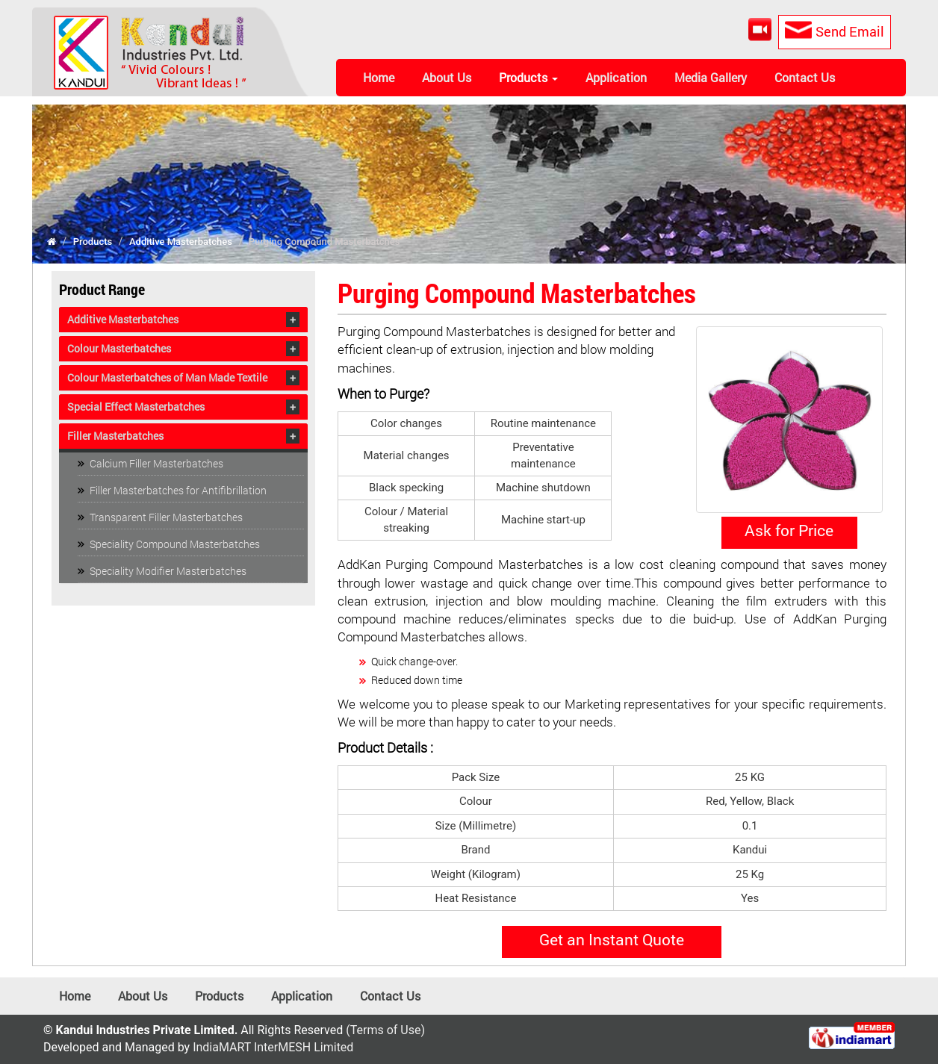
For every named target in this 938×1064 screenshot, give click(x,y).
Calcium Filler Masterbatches (156, 463)
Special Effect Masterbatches (136, 406)
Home (378, 77)
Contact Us (804, 77)
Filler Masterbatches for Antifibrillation (178, 490)
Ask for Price (789, 530)
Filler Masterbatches (115, 436)
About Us (446, 77)
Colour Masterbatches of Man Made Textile (167, 377)
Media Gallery (710, 77)
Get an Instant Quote (611, 939)
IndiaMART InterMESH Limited (273, 1047)
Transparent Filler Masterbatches (166, 517)
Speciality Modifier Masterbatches (168, 571)
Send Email (831, 30)
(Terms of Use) (385, 1030)
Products (528, 77)
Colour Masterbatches (119, 348)
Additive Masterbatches (180, 241)
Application (616, 77)
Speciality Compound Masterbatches (175, 544)
